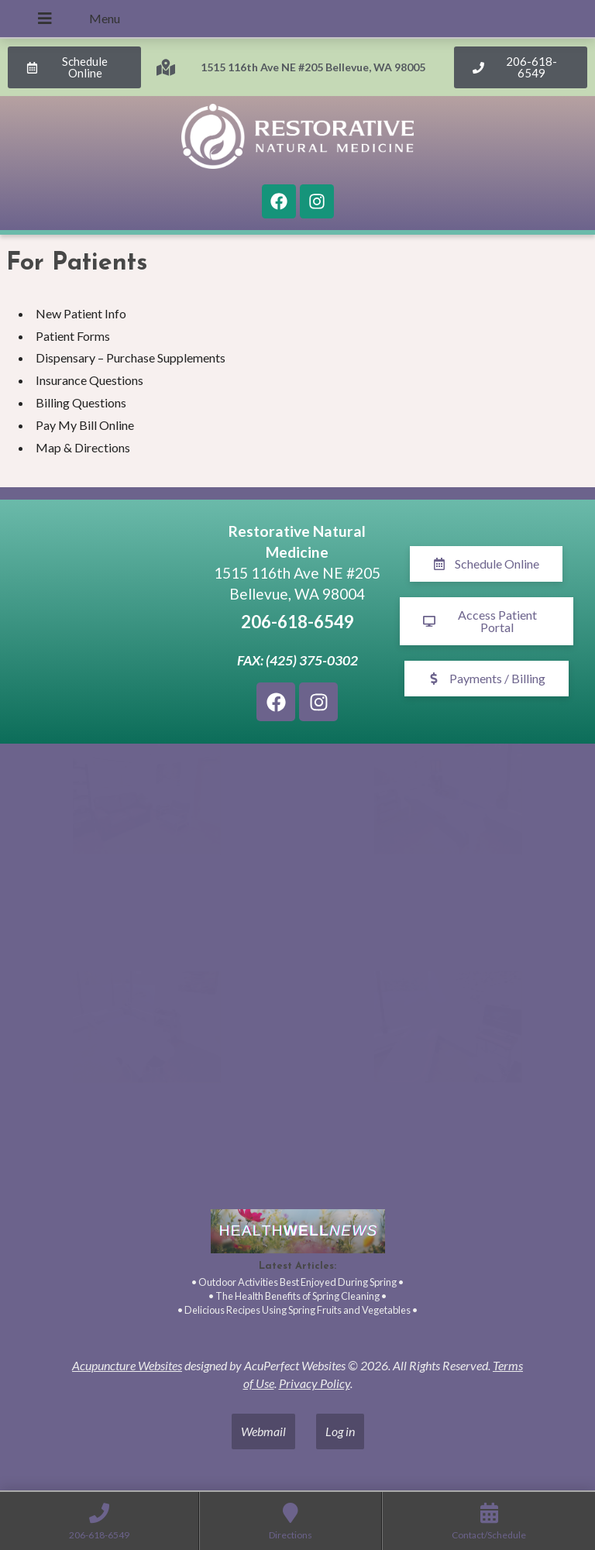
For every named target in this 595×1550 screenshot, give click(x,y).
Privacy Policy (314, 1383)
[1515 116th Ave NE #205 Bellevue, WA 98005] (108, 621)
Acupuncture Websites (127, 1365)
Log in (340, 1431)
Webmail (263, 1431)
